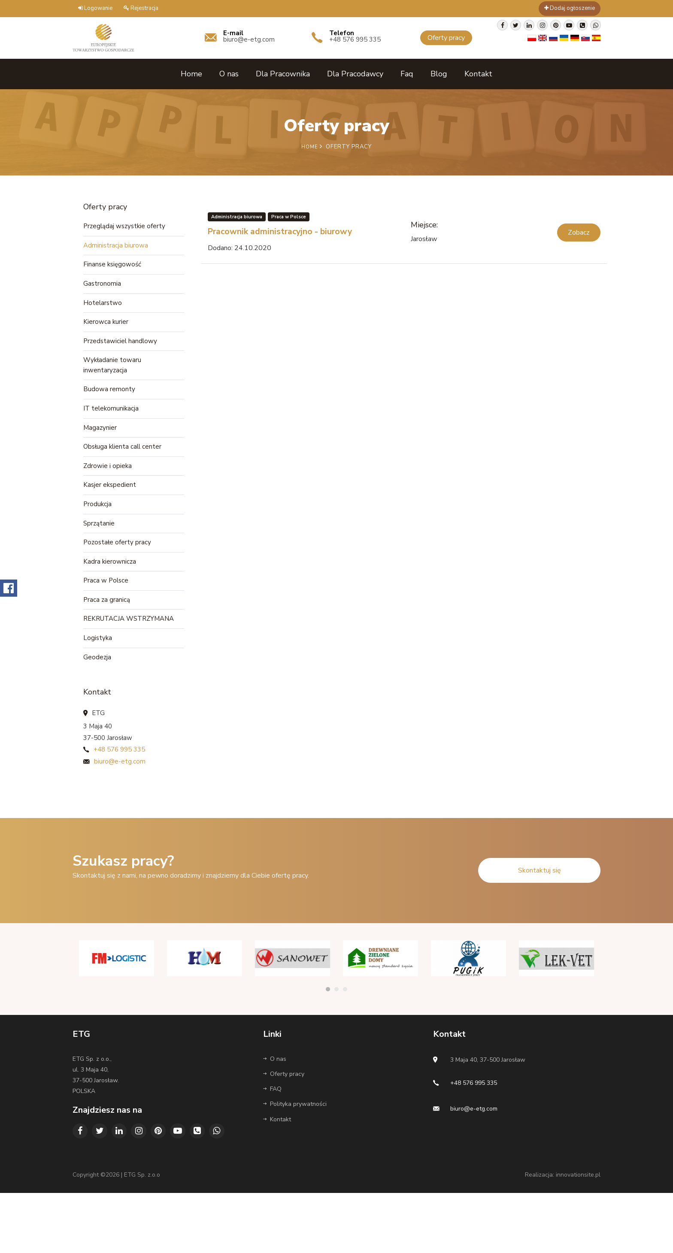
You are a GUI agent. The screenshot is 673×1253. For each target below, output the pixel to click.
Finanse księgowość (112, 267)
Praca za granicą (106, 628)
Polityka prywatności (295, 1141)
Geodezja (97, 690)
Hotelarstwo (102, 308)
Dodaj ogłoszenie (569, 8)
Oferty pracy (283, 1111)
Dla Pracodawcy (355, 72)
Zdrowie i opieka (107, 484)
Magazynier (100, 443)
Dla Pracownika (283, 72)
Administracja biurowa (115, 246)
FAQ (272, 1126)
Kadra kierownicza (109, 587)
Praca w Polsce (105, 608)
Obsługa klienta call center (122, 463)
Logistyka (97, 669)
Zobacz (579, 231)
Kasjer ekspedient (109, 505)
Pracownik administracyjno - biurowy (297, 229)
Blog (438, 72)
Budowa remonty (109, 402)
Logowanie (95, 8)
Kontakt (478, 72)
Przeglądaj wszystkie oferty (124, 225)
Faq (406, 72)
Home (191, 72)
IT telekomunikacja (111, 422)
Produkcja (97, 525)
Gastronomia (102, 287)
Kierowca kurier (105, 328)
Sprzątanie (99, 546)
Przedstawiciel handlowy (120, 349)
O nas (229, 72)
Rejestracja (141, 8)
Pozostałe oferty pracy (117, 566)
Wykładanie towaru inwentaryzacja (112, 375)
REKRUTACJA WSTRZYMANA (128, 649)
